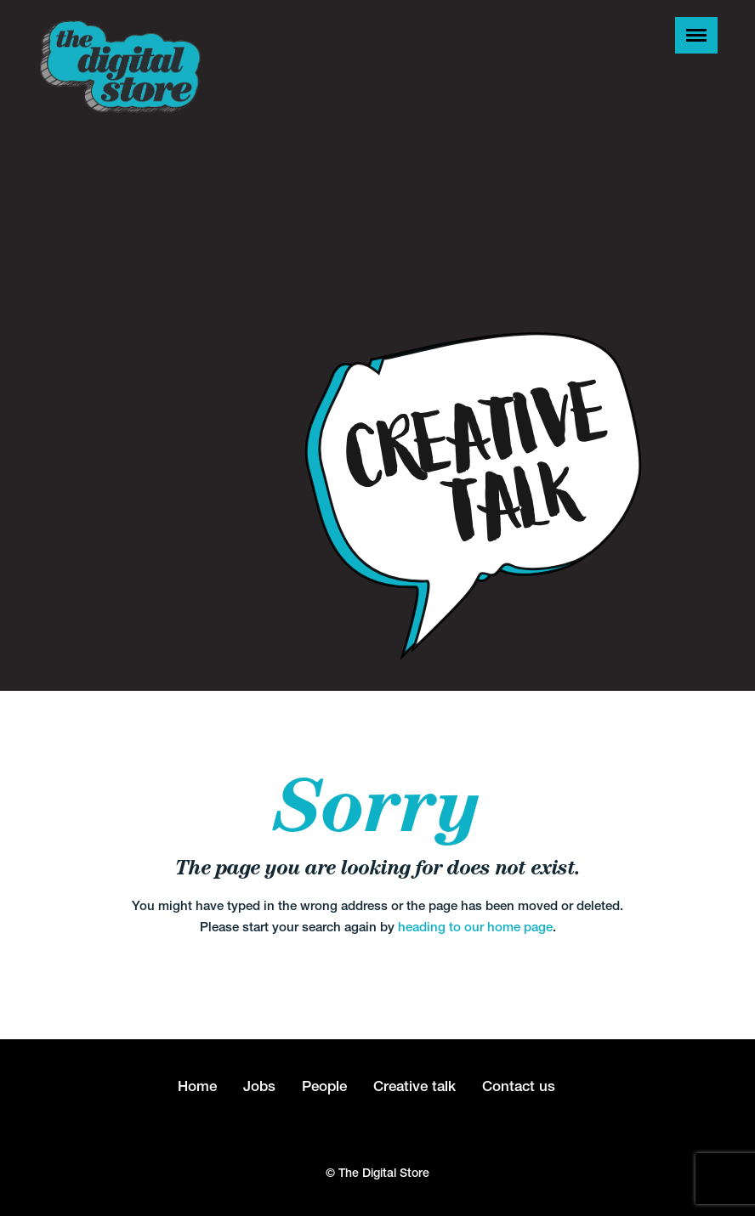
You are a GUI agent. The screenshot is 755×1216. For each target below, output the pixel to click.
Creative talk (414, 1085)
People (324, 1085)
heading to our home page (475, 926)
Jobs (259, 1085)
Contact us (518, 1085)
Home (197, 1085)
